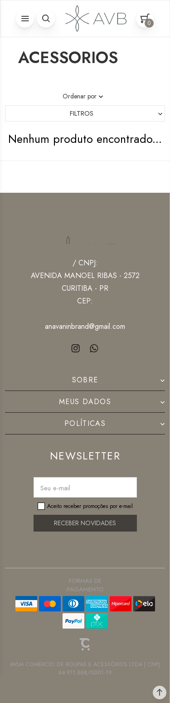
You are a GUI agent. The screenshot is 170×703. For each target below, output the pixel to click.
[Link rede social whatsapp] (94, 348)
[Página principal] (94, 18)
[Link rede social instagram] (76, 348)
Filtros (81, 113)
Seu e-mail (55, 488)
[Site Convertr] (85, 644)
